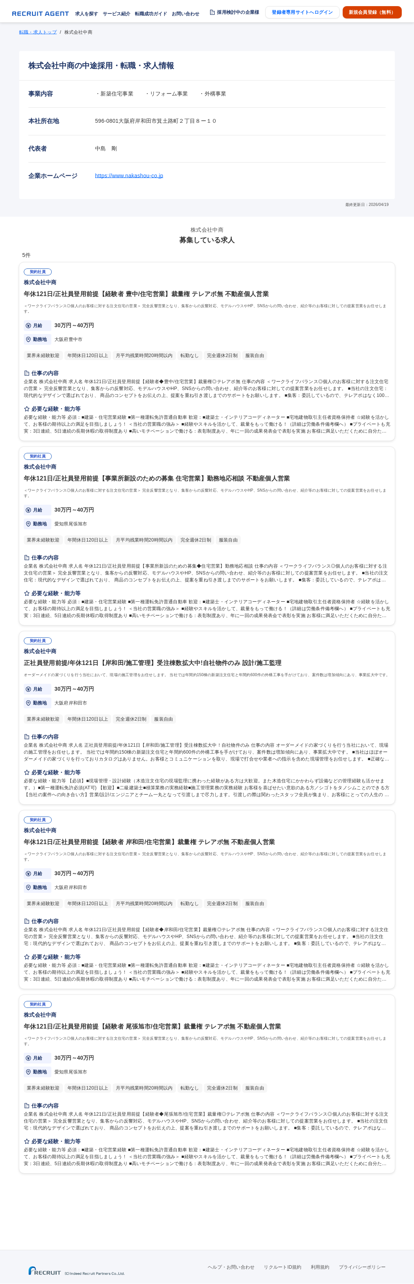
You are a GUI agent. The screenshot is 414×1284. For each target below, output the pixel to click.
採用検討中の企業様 (238, 12)
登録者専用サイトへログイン (302, 12)
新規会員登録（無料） (372, 12)
